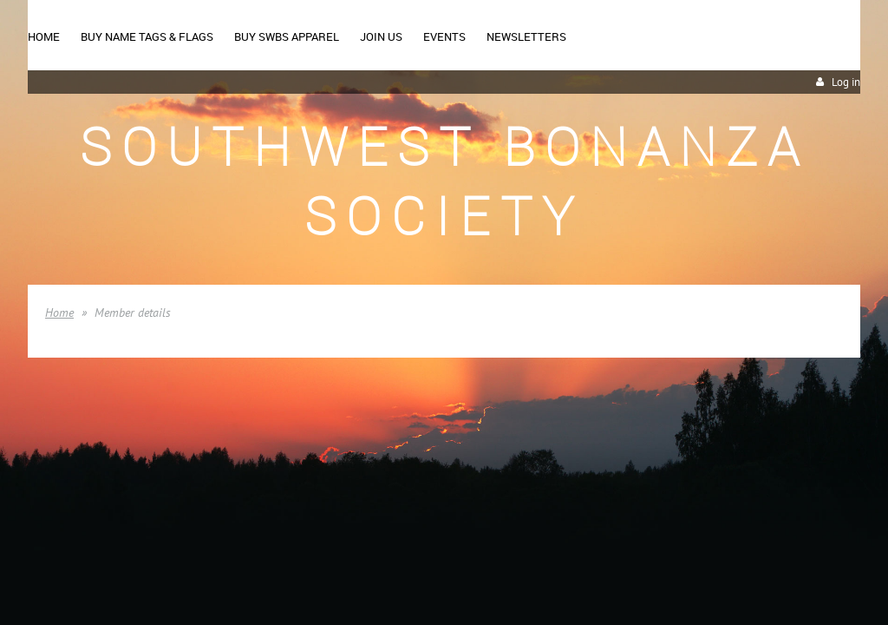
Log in (846, 82)
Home (59, 312)
